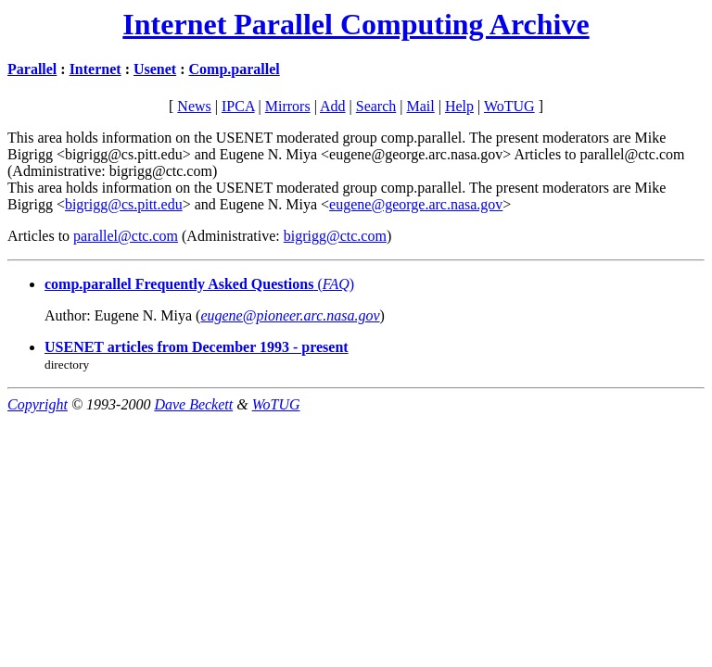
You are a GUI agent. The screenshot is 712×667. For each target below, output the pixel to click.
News (193, 106)
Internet (95, 69)
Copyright (37, 404)
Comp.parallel (234, 69)
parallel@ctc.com (125, 236)
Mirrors (288, 106)
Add (333, 106)
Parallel (32, 69)
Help (459, 106)
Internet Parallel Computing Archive (355, 24)
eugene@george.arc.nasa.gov (415, 204)
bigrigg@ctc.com (335, 236)
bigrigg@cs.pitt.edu (124, 204)
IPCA (238, 106)
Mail (420, 106)
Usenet (155, 69)
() (199, 284)
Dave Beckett (193, 404)
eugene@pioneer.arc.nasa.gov (289, 315)
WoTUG (509, 106)
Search (376, 106)
